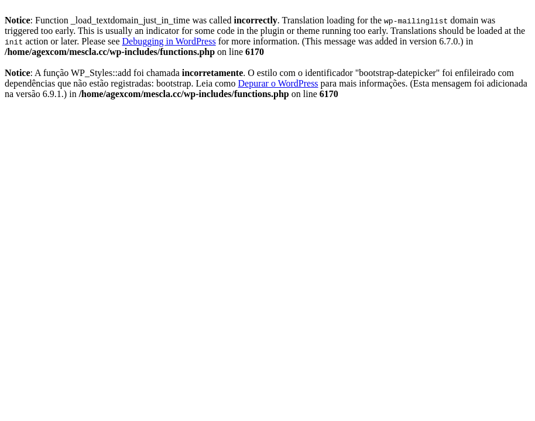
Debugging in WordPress (168, 41)
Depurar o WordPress (278, 83)
